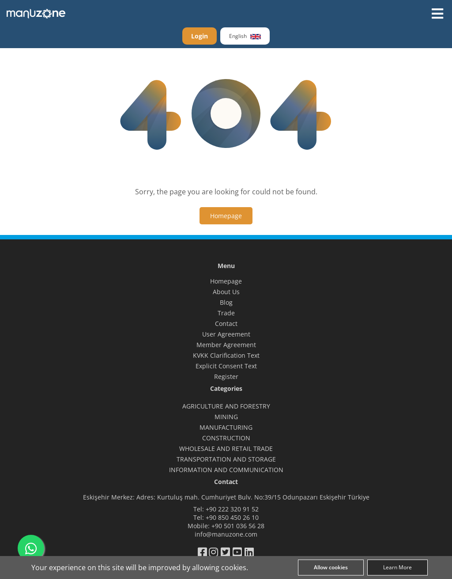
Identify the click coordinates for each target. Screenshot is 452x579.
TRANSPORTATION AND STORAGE (226, 459)
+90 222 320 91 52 (232, 509)
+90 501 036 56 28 (237, 526)
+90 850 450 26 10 (232, 517)
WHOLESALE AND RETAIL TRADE (226, 448)
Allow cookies (331, 567)
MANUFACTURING (226, 427)
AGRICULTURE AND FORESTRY (226, 406)
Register (226, 376)
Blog (226, 302)
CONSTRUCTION (226, 438)
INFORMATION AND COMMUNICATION (226, 469)
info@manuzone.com (226, 534)
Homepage (226, 281)
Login (199, 36)
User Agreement (226, 334)
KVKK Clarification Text (226, 355)
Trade (226, 313)
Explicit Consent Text (226, 366)
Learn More (397, 567)
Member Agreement (226, 345)
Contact (226, 323)
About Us (226, 292)
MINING (226, 416)
